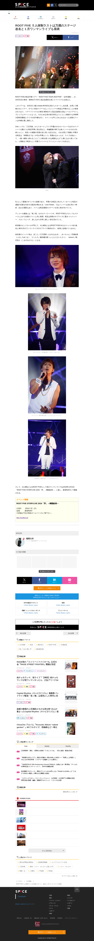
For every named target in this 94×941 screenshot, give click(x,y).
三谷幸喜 (21, 866)
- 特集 (68, 908)
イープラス (19, 881)
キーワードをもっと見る (69, 876)
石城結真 (63, 645)
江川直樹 (21, 645)
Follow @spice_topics (31, 605)
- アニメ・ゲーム (53, 905)
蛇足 (30, 645)
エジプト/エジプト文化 (58, 862)
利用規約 (59, 918)
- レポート (69, 903)
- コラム (69, 905)
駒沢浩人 (40, 645)
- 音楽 (50, 895)
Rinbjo (50, 871)
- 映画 (50, 913)
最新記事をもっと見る (70, 792)
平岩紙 (41, 871)
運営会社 (19, 918)
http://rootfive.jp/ (22, 518)
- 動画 (68, 895)
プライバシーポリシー (71, 918)
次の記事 (73, 633)
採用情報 (52, 918)
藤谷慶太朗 (39, 649)
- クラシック (52, 903)
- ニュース (69, 898)
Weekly (47, 746)
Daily (25, 746)
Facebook (22, 896)
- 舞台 (50, 898)
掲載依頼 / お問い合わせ (41, 918)
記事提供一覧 (28, 918)
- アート (51, 908)
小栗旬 (31, 871)
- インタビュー (71, 900)
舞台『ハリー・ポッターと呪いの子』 (41, 866)
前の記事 (21, 633)
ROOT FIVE (51, 645)
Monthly (68, 746)
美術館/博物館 (41, 862)
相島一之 (21, 871)
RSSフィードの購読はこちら (48, 588)
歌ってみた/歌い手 (25, 649)
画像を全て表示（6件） (47, 92)
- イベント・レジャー (55, 900)
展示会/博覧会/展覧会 (25, 862)
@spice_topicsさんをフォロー (25, 904)
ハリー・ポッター (64, 866)
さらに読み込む (53, 851)
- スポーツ (51, 911)
